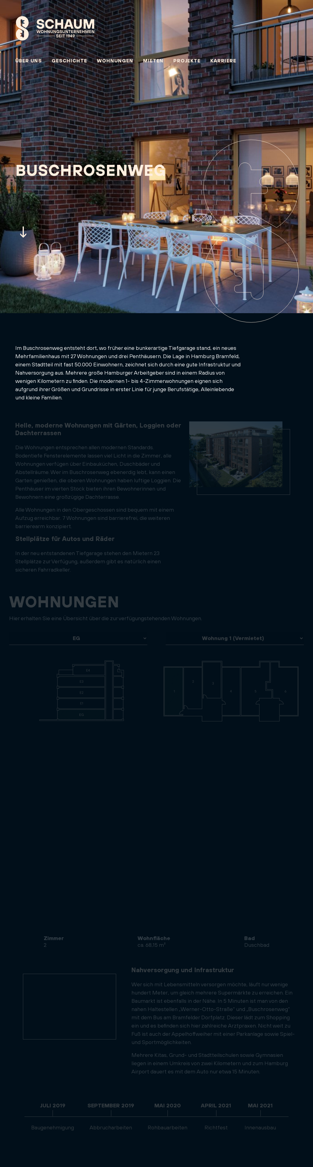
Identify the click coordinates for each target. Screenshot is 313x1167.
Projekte (187, 60)
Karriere (223, 60)
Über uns (28, 60)
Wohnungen (115, 60)
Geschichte (69, 60)
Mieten (153, 60)
